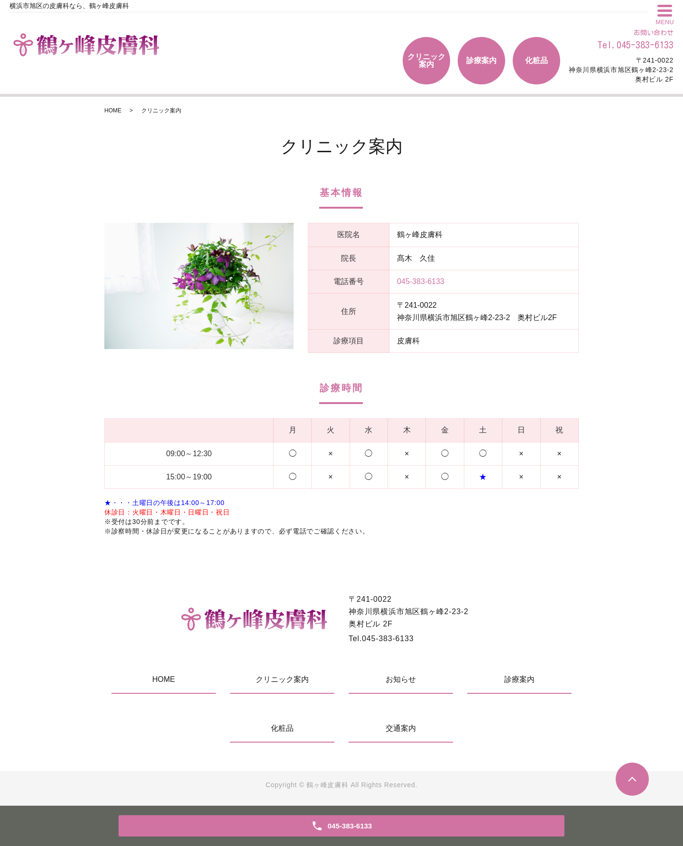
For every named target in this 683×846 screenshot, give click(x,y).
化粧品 (536, 60)
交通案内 (401, 728)
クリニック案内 (426, 60)
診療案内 (481, 60)
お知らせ (401, 679)
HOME (112, 110)
